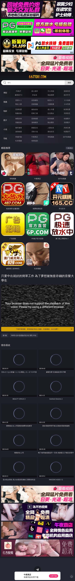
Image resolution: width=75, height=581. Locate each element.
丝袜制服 (34, 104)
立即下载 (53, 576)
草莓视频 (51, 137)
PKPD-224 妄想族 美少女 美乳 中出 (23, 335)
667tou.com (37, 76)
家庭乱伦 (34, 128)
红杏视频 (18, 141)
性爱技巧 (67, 131)
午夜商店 (34, 137)
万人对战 (51, 91)
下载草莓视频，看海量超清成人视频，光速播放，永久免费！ (44, 329)
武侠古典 (67, 128)
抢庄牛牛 (67, 95)
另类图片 (67, 122)
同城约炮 (18, 137)
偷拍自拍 (34, 109)
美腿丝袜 (18, 122)
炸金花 (34, 95)
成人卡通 (51, 109)
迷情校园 (18, 131)
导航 (5, 138)
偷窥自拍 (18, 118)
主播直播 (51, 104)
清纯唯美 (34, 122)
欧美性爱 (67, 109)
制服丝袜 (18, 113)
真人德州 (34, 91)
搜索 (69, 82)
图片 (5, 120)
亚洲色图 (34, 118)
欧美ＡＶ (51, 100)
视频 (5, 102)
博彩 (5, 92)
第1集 (5, 335)
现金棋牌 (51, 95)
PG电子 (18, 91)
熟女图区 (51, 122)
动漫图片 (67, 118)
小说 (5, 129)
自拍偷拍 (34, 100)
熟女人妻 (18, 104)
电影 (5, 111)
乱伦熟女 (51, 113)
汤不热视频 (67, 137)
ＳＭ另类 (67, 104)
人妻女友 (51, 128)
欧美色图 (51, 118)
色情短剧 (34, 141)
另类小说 (34, 131)
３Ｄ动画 (67, 100)
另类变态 (67, 113)
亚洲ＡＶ (18, 100)
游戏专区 (67, 91)
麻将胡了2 (18, 95)
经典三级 (34, 113)
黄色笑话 (51, 131)
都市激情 (18, 128)
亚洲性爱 (18, 109)
